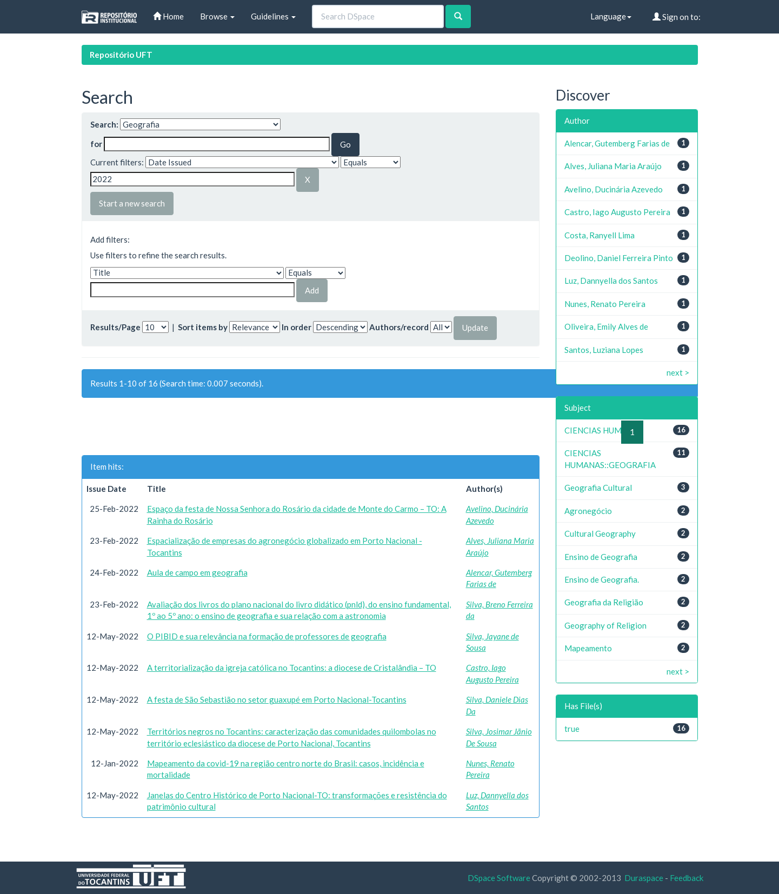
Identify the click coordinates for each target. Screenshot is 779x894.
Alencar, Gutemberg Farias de (617, 143)
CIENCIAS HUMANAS (603, 430)
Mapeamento (588, 648)
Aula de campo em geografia (197, 572)
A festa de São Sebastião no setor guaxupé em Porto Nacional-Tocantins (277, 699)
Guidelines (273, 16)
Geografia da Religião (603, 602)
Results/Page (115, 327)
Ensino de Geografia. (601, 579)
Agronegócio (588, 511)
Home (168, 16)
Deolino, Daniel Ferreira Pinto (618, 258)
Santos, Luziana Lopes (603, 350)
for (96, 144)
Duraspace (643, 878)
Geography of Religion (605, 625)
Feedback (686, 878)
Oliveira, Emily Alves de (606, 326)
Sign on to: (677, 17)
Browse (217, 16)
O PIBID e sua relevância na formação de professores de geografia (267, 636)
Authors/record (399, 327)
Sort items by (203, 327)
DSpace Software (499, 878)
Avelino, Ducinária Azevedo (613, 189)
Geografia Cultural (598, 487)
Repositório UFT (121, 54)
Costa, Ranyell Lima (599, 235)
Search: (104, 124)
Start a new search (132, 203)
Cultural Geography (600, 533)
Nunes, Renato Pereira (604, 304)
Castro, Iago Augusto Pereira (617, 212)
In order (296, 327)
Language (610, 16)
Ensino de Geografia (600, 557)
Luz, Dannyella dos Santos (611, 280)
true (572, 728)
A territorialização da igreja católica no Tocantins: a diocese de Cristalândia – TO (291, 667)
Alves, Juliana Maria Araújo (613, 166)
